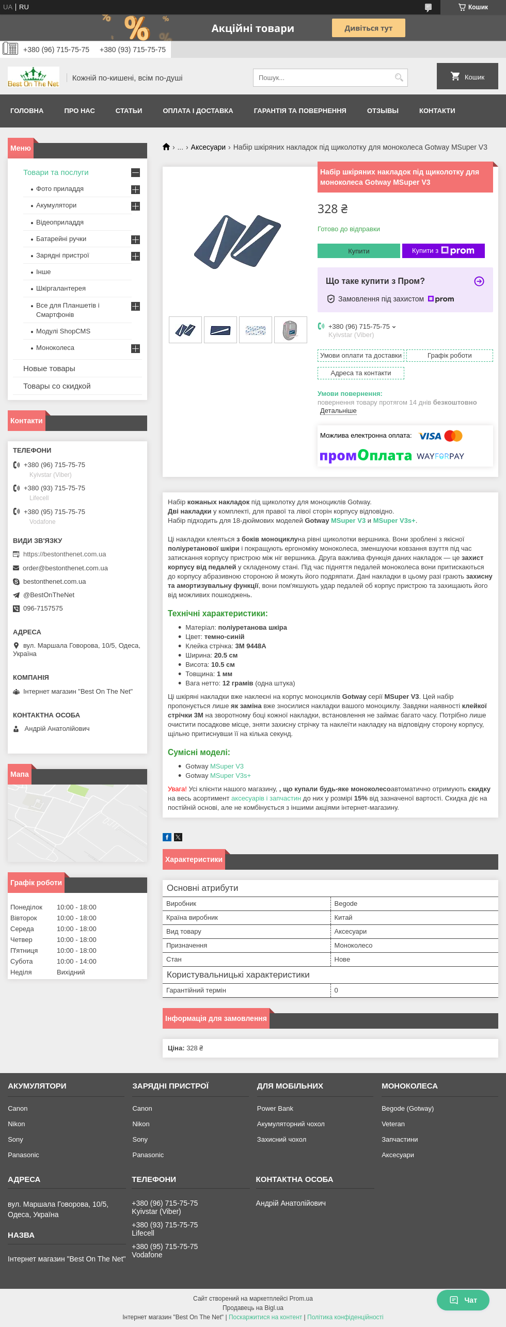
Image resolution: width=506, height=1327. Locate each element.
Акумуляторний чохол (291, 1124)
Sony (15, 1139)
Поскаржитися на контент (265, 1317)
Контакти (437, 111)
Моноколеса (55, 347)
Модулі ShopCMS (63, 331)
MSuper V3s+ (394, 520)
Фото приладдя (60, 189)
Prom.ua (301, 1298)
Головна (26, 111)
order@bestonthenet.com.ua (65, 568)
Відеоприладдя (60, 222)
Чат (463, 1300)
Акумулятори (56, 205)
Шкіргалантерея (61, 288)
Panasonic (23, 1155)
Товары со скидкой (57, 385)
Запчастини (400, 1139)
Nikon (16, 1124)
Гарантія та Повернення (300, 111)
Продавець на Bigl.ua (253, 1308)
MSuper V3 (348, 520)
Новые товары (49, 368)
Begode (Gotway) (408, 1108)
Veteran (393, 1124)
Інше (43, 272)
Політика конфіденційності (345, 1317)
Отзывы (383, 111)
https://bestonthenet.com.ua (64, 554)
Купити (359, 251)
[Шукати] (399, 78)
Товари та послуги (56, 172)
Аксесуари (208, 147)
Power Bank (275, 1108)
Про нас (79, 111)
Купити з (443, 250)
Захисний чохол (281, 1139)
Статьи (129, 111)
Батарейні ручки (61, 239)
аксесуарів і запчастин (266, 798)
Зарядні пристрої (62, 255)
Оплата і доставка (198, 111)
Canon (17, 1108)
